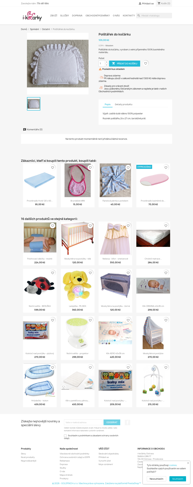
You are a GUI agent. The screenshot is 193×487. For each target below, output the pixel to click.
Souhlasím (177, 478)
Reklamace (65, 460)
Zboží (53, 15)
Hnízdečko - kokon (39, 400)
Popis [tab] (107, 104)
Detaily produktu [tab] (123, 104)
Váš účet (104, 448)
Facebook (127, 422)
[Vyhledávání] (154, 15)
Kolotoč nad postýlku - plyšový (40, 353)
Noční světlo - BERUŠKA (40, 306)
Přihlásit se (104, 457)
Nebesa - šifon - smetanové (115, 258)
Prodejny (64, 478)
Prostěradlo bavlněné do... (153, 200)
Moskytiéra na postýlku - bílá (77, 258)
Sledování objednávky (109, 453)
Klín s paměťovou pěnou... (78, 400)
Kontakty (129, 15)
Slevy (23, 453)
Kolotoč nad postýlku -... (115, 400)
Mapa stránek (66, 475)
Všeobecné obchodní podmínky (74, 453)
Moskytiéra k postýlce (153, 353)
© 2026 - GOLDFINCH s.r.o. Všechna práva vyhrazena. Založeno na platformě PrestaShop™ (96, 483)
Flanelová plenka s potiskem (115, 200)
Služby (64, 15)
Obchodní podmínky (98, 15)
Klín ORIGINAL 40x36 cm (153, 306)
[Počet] (102, 64)
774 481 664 (43, 3)
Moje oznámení (106, 464)
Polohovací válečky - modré (39, 258)
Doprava (77, 15)
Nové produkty (28, 457)
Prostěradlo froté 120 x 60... (40, 200)
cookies (173, 465)
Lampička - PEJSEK (77, 306)
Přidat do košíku (124, 63)
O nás (116, 15)
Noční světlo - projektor (78, 353)
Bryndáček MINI (78, 200)
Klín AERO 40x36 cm (115, 353)
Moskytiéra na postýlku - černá (115, 306)
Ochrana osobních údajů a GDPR (75, 457)
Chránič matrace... (153, 258)
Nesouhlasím (156, 478)
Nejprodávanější (28, 460)
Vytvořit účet (105, 460)
